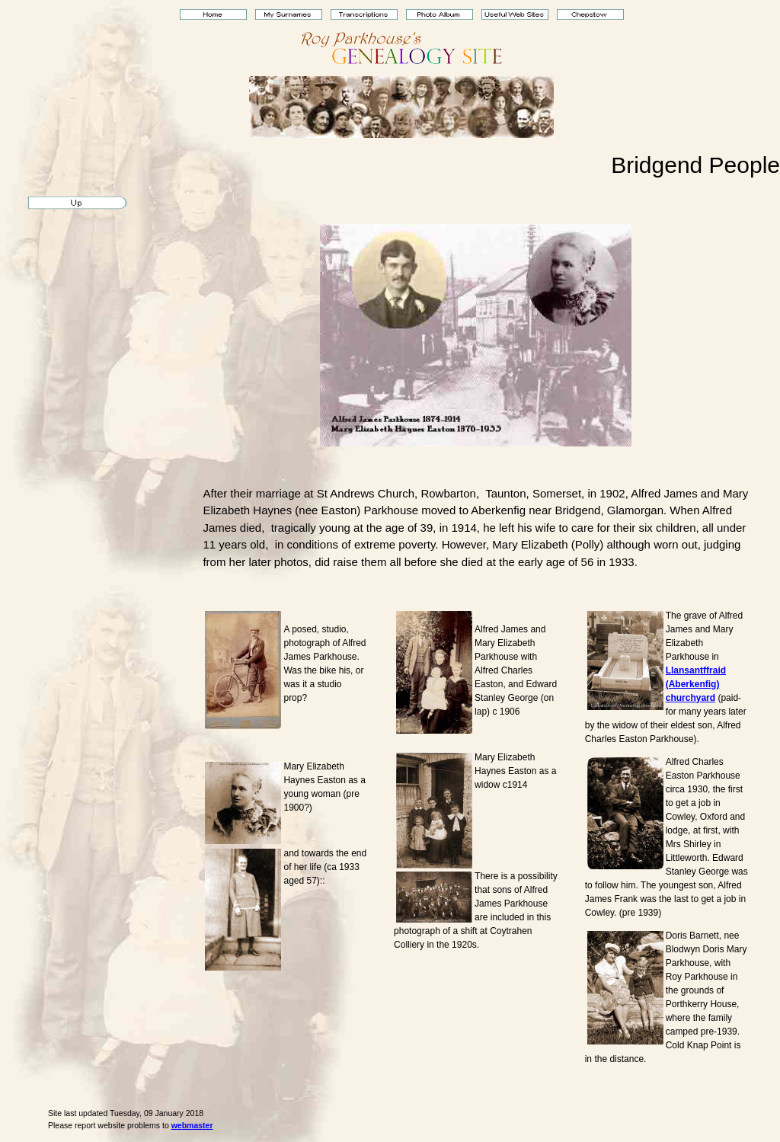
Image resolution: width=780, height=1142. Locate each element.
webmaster (192, 1125)
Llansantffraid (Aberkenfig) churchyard (696, 684)
